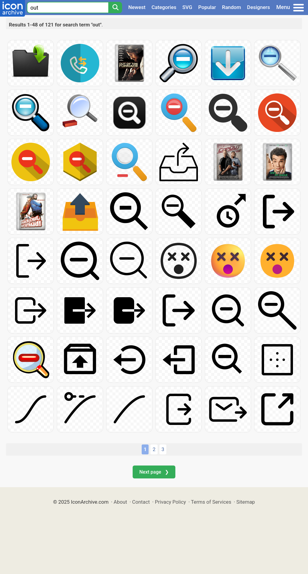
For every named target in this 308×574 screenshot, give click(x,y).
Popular (207, 7)
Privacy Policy (170, 502)
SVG (187, 7)
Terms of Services (211, 502)
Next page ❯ (153, 472)
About (120, 502)
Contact (141, 502)
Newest (136, 7)
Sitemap (245, 502)
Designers (258, 7)
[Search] (115, 7)
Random (231, 7)
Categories (164, 7)
